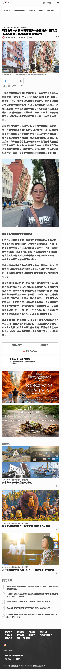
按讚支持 (44, 345)
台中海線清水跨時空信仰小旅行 (17, 482)
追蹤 (30, 37)
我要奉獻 (14, 363)
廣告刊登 (43, 631)
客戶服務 (20, 634)
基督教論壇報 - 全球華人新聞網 (6, 3)
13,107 (12, 85)
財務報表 (8, 637)
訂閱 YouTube (30, 351)
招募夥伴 (32, 634)
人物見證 (31, 10)
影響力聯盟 (50, 10)
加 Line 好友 (15, 345)
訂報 (44, 3)
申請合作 (8, 634)
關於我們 (8, 631)
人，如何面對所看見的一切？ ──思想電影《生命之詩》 (29, 569)
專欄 (41, 10)
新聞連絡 (20, 631)
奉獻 (48, 3)
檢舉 (57, 37)
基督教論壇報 (19, 10)
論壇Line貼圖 (8, 650)
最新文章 (6, 10)
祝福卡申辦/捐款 (23, 637)
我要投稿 (32, 631)
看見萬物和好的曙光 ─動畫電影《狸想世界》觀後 (26, 526)
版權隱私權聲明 (46, 634)
